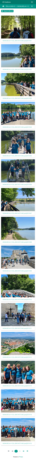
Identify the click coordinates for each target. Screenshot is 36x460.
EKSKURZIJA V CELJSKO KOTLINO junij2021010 (17, 299)
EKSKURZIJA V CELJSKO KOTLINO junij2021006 (17, 184)
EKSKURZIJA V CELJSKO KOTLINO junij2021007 (17, 213)
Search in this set (7, 11)
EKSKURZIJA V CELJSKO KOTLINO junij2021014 (17, 414)
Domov (3, 6)
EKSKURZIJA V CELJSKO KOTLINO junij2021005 (17, 156)
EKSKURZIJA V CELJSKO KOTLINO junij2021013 (17, 386)
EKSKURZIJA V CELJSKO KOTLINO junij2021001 (17, 41)
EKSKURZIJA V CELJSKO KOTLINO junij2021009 (17, 271)
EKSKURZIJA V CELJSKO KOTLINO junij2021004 (17, 127)
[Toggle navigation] (32, 2)
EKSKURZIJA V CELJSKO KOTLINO (23, 6)
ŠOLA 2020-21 (11, 6)
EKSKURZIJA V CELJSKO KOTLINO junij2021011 (17, 328)
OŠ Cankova (6, 2)
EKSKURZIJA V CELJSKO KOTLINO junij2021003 (17, 98)
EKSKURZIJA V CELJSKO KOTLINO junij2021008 (17, 242)
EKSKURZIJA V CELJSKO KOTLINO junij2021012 (17, 357)
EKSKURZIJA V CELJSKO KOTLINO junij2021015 (17, 443)
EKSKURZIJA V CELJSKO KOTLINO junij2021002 (17, 69)
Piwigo (21, 457)
